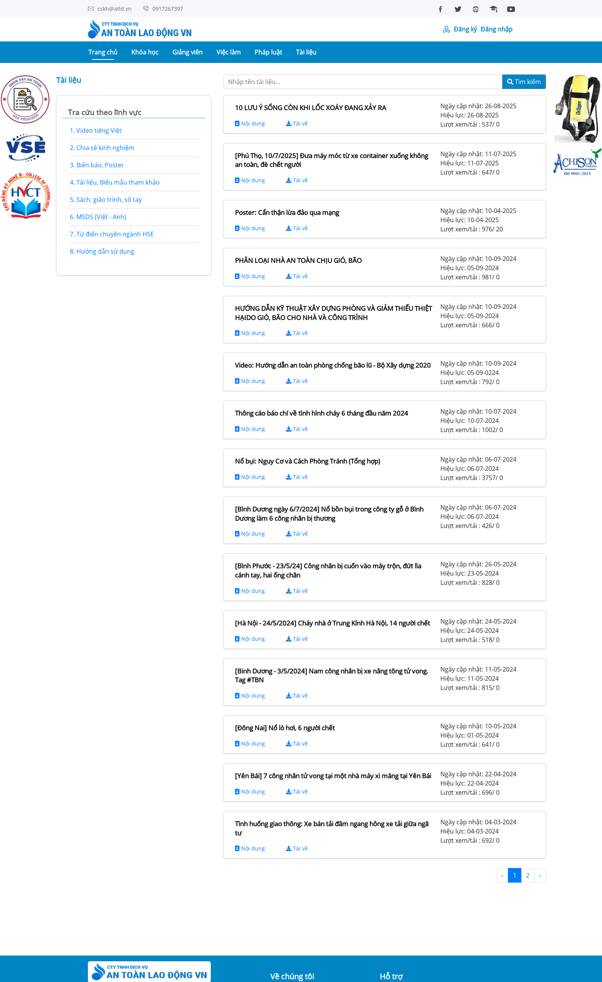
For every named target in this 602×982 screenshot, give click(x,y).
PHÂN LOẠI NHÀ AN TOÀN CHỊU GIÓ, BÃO (298, 260)
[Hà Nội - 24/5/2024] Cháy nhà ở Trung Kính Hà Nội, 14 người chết (332, 623)
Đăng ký (465, 29)
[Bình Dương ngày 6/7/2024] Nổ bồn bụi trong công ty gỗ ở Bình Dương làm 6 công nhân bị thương (329, 514)
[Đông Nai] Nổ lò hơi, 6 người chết (285, 727)
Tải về (297, 123)
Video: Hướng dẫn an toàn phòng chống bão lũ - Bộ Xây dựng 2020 (333, 365)
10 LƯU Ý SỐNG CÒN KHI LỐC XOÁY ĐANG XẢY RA (310, 107)
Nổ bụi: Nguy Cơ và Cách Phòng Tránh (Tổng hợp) (307, 461)
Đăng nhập (497, 29)
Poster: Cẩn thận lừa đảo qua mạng (287, 212)
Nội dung (250, 123)
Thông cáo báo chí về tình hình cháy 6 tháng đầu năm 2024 (321, 413)
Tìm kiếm (524, 82)
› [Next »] (540, 875)
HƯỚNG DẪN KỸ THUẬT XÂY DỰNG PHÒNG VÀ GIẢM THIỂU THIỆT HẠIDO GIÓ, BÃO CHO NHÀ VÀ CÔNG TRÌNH (333, 313)
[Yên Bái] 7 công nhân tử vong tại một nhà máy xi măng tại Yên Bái (333, 775)
